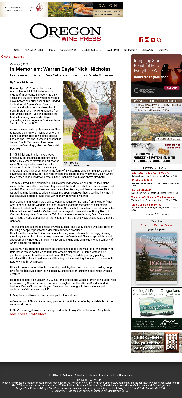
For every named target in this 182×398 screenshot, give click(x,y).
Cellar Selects (91, 50)
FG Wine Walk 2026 (141, 180)
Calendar (113, 50)
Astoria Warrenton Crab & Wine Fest (151, 173)
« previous (150, 214)
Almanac (148, 50)
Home (16, 50)
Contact (164, 50)
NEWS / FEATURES (12, 56)
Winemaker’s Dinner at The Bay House (152, 197)
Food (52, 50)
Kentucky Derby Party (143, 190)
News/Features (34, 50)
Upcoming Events (156, 168)
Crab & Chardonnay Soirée (146, 204)
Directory (130, 50)
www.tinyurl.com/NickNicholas (28, 313)
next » (166, 214)
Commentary (68, 50)
